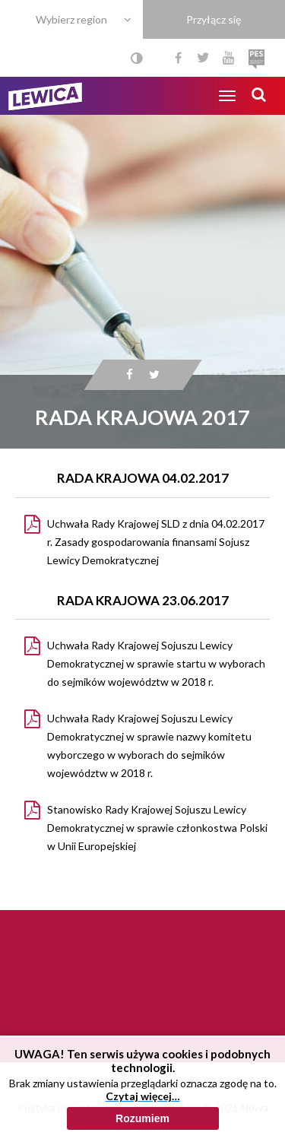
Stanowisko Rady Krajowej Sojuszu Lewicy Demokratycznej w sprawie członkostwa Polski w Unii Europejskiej (157, 827)
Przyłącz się (213, 19)
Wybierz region (71, 19)
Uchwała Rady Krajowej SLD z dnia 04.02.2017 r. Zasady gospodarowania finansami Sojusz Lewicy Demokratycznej (155, 541)
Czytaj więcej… (143, 1125)
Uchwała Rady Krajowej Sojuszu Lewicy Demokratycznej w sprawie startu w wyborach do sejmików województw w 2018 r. (156, 663)
